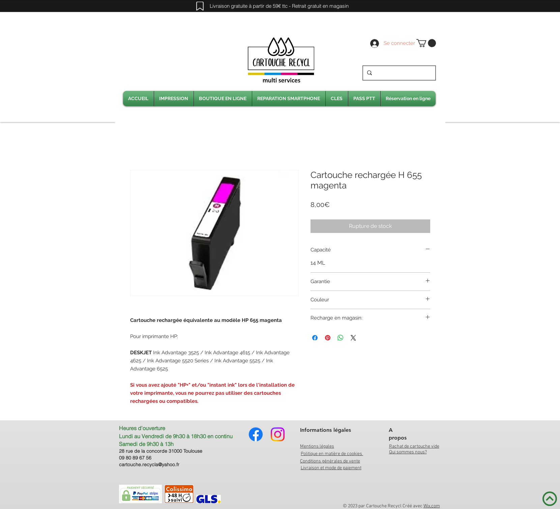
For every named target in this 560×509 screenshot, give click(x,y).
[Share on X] (353, 338)
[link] (426, 43)
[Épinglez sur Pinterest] (328, 338)
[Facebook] (255, 434)
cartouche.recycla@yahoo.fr (149, 464)
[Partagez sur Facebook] (315, 338)
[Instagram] (277, 434)
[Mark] (200, 6)
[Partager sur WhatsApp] (340, 338)
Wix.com (431, 506)
